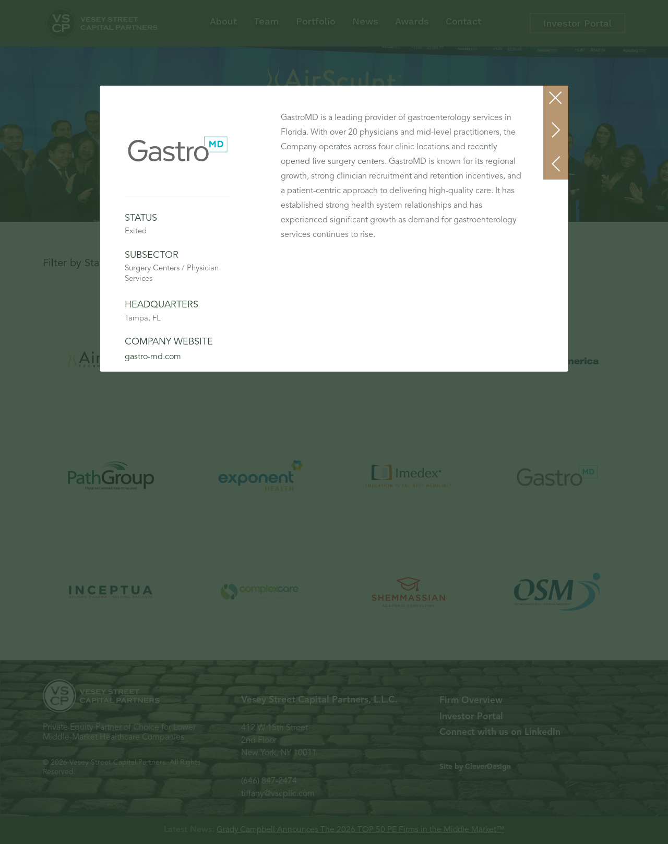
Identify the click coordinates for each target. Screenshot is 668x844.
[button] (556, 164)
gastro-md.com (153, 357)
